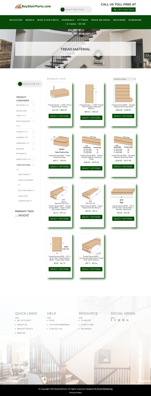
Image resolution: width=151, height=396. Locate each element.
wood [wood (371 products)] (23, 215)
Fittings (19, 132)
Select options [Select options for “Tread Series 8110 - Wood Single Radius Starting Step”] (91, 168)
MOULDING (119, 20)
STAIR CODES (87, 325)
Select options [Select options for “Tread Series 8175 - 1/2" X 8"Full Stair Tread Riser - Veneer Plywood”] (123, 218)
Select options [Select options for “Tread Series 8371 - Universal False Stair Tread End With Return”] (91, 269)
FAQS (51, 321)
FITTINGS (82, 20)
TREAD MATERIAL (100, 20)
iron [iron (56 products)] (16, 216)
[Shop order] (124, 79)
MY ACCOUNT (24, 321)
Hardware (20, 143)
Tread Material (23, 165)
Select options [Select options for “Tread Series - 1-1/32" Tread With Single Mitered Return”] (91, 117)
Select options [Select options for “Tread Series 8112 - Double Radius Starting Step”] (123, 166)
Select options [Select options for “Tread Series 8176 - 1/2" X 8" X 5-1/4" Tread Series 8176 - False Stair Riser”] (59, 269)
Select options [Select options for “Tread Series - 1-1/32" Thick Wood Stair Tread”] (59, 116)
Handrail (20, 137)
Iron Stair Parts (23, 121)
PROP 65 (21, 333)
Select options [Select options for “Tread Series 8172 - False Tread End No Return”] (91, 217)
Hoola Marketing (104, 389)
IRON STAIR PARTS (48, 20)
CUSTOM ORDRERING (59, 325)
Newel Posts (21, 159)
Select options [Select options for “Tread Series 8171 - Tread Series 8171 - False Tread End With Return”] (59, 218)
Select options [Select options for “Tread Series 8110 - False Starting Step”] (59, 166)
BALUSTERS (16, 20)
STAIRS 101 (86, 321)
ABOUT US (22, 325)
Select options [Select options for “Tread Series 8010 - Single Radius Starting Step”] (123, 116)
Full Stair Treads (25, 190)
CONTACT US (55, 329)
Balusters (20, 105)
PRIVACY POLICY (25, 329)
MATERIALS (86, 329)
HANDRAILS (68, 20)
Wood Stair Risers (25, 180)
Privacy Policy (75, 392)
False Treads (23, 174)
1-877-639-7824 (125, 9)
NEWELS (30, 20)
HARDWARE (135, 20)
